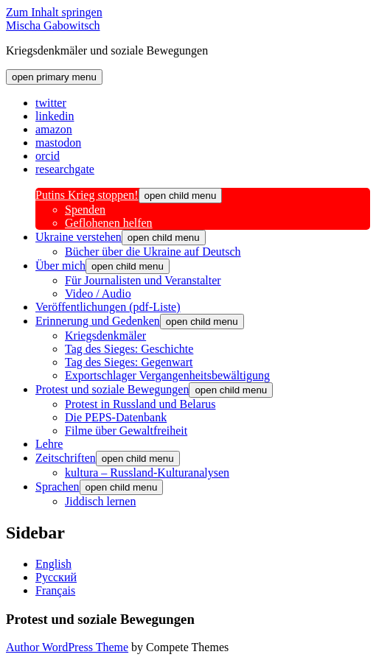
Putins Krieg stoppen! (87, 195)
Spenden (85, 209)
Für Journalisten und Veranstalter (143, 280)
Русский (56, 577)
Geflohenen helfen (109, 223)
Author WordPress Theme (67, 647)
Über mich (60, 265)
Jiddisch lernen (100, 501)
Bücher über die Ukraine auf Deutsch (153, 251)
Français (55, 590)
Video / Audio (98, 293)
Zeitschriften (65, 458)
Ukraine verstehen (78, 237)
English (53, 564)
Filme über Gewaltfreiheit (126, 430)
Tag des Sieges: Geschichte (129, 349)
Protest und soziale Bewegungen (112, 389)
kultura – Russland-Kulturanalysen (147, 472)
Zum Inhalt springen (54, 12)
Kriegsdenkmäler (105, 335)
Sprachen (57, 486)
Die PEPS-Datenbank (116, 417)
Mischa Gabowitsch (53, 25)
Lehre (49, 444)
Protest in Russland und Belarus (140, 404)
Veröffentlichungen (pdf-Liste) (108, 307)
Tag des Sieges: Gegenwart (129, 362)
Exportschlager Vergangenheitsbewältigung (167, 375)
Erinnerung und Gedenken (97, 321)
